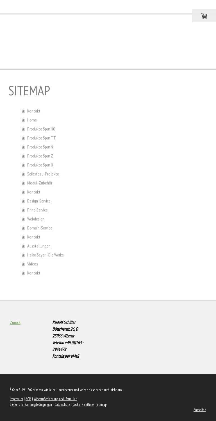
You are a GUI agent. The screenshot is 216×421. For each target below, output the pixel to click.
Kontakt (33, 111)
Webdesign (35, 219)
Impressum (16, 399)
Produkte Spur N (40, 147)
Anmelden (200, 410)
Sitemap (101, 404)
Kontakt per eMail (65, 356)
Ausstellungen (39, 246)
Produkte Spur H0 (41, 129)
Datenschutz (62, 404)
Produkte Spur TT (41, 138)
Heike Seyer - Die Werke (45, 255)
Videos (32, 264)
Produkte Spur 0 (40, 165)
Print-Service (37, 210)
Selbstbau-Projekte (43, 174)
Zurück (15, 322)
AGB (28, 399)
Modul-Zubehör (39, 183)
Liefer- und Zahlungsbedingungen (31, 404)
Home (32, 120)
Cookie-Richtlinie (83, 404)
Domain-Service (39, 228)
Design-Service (39, 201)
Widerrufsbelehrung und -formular (55, 399)
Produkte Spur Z (40, 156)
